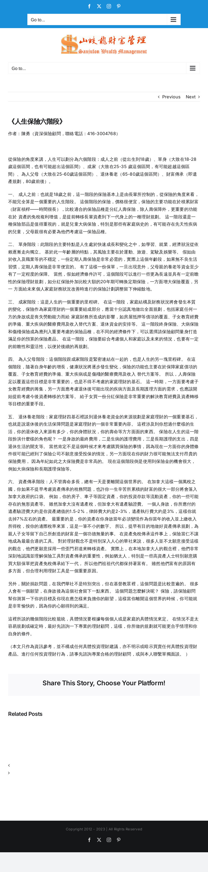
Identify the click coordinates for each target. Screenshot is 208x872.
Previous (171, 96)
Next (191, 96)
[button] (104, 765)
